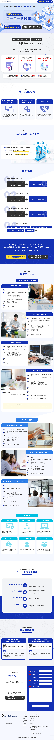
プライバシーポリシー (9, 720)
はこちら (45, 2)
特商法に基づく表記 (9, 723)
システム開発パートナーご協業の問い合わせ (31, 27)
